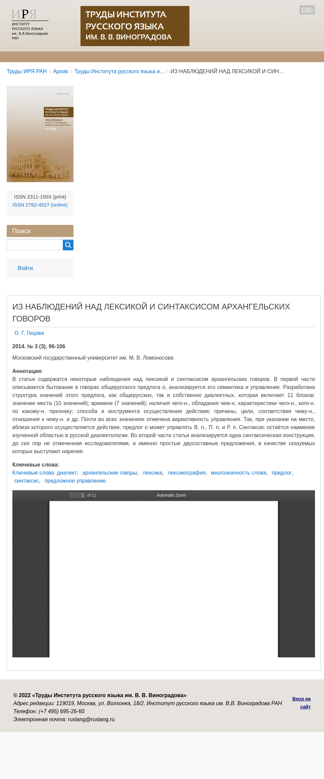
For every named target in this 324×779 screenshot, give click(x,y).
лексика (152, 473)
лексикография (186, 473)
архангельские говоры (110, 473)
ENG (307, 10)
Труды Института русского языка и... (119, 71)
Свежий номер (145, 56)
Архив (184, 56)
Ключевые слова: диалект (44, 473)
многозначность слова (238, 473)
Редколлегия (62, 56)
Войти (25, 268)
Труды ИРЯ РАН (27, 71)
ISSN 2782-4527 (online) (39, 205)
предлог (282, 473)
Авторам (102, 56)
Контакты (217, 56)
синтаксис (26, 481)
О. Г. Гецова (29, 333)
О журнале (20, 56)
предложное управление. (75, 481)
